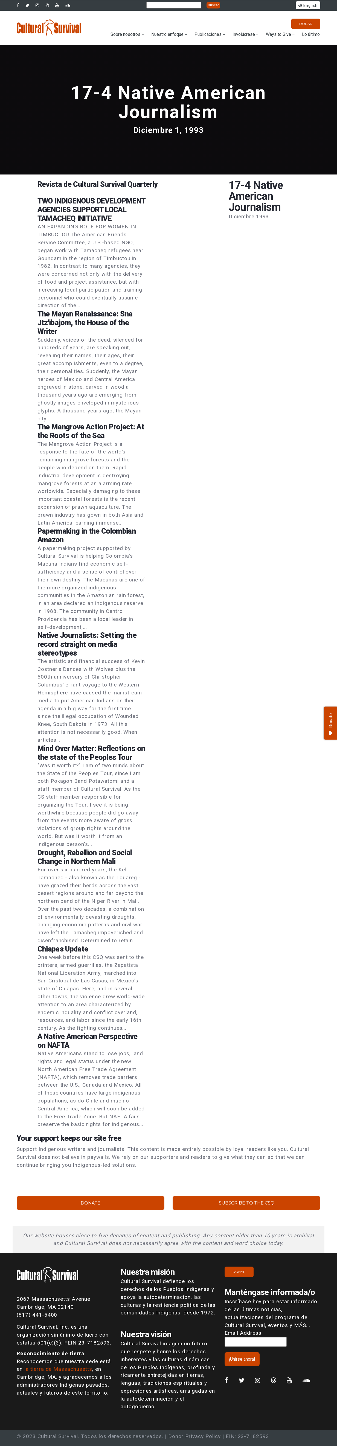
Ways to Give (278, 34)
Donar (305, 24)
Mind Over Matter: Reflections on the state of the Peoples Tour (91, 753)
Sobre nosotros (125, 34)
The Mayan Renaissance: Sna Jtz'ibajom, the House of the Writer (84, 323)
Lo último (311, 34)
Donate (90, 1203)
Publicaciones (208, 34)
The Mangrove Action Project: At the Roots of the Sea (90, 431)
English (308, 5)
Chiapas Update (62, 949)
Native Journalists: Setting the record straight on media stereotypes (86, 644)
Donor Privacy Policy (194, 1436)
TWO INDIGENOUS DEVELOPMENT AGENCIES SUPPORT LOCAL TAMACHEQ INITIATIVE (91, 210)
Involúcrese (244, 34)
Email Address (243, 1333)
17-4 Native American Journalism (168, 102)
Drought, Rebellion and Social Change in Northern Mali (84, 857)
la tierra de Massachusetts (58, 1369)
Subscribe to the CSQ (246, 1203)
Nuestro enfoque (167, 34)
